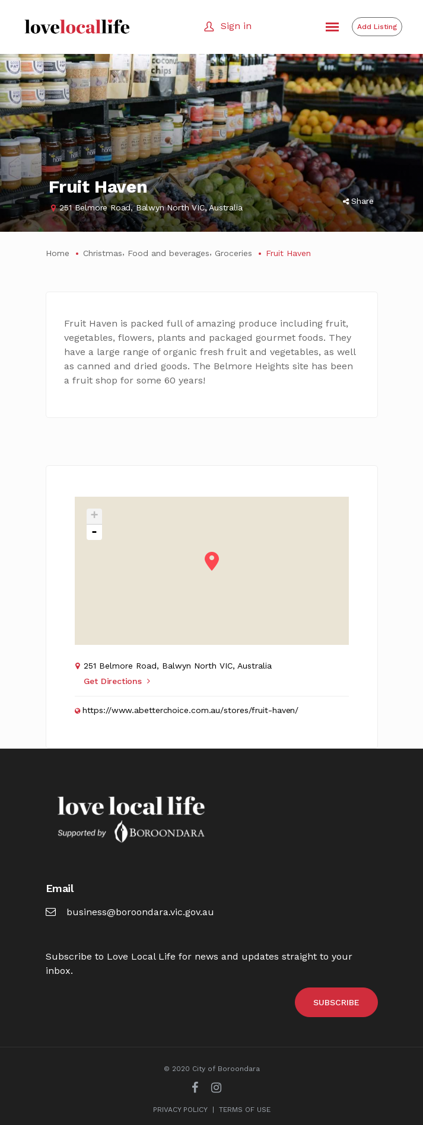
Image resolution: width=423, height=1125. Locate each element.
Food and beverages (168, 253)
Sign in (236, 25)
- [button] (94, 532)
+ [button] (94, 517)
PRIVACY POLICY (180, 1109)
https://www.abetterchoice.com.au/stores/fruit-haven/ (190, 710)
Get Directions (117, 681)
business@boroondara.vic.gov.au (130, 912)
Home (57, 253)
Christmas (102, 253)
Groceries (233, 253)
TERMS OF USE (245, 1109)
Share (358, 201)
